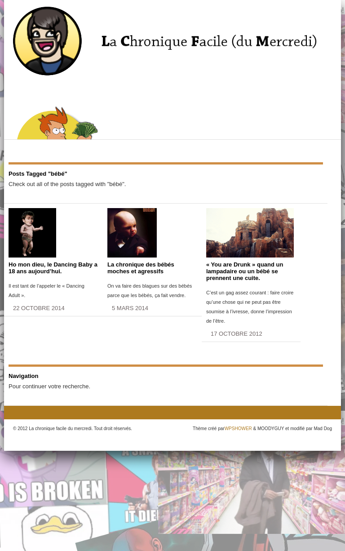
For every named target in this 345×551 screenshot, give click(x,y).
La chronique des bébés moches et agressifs (140, 268)
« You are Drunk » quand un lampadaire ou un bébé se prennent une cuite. (244, 271)
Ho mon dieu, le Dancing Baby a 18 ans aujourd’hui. (53, 268)
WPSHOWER (238, 428)
